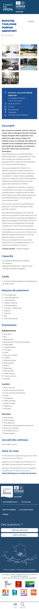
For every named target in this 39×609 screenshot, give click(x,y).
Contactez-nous (19, 535)
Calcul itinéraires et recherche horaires (19, 473)
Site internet (13, 110)
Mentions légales (9, 570)
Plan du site (21, 570)
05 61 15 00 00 (14, 104)
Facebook (12, 112)
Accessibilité (31, 570)
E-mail (11, 107)
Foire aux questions (19, 530)
